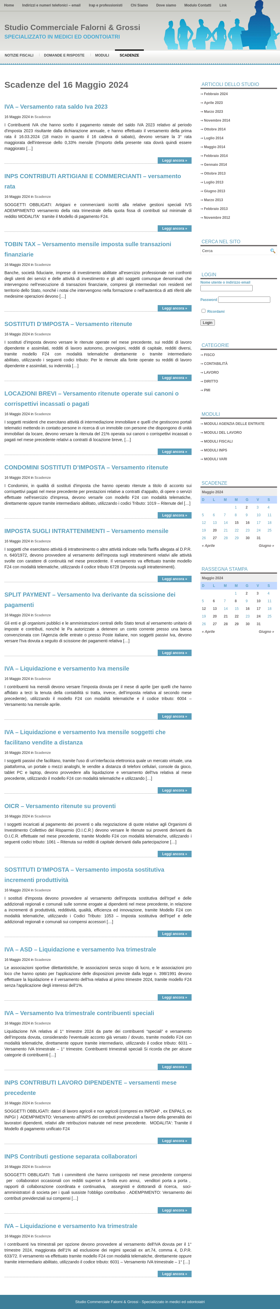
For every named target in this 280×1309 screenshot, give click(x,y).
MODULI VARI (215, 459)
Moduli (102, 55)
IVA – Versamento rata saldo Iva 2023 (56, 106)
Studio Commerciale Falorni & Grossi (72, 27)
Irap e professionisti (105, 5)
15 (236, 523)
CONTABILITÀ (216, 364)
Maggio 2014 (214, 147)
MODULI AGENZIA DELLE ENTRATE (234, 424)
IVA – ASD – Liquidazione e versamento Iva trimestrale (80, 949)
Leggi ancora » (174, 160)
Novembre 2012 (217, 218)
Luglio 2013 (213, 182)
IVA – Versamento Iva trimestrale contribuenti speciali (79, 1013)
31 (259, 538)
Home (9, 5)
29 (236, 624)
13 (215, 609)
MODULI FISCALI (218, 441)
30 (248, 538)
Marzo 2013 (213, 200)
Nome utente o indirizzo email (225, 282)
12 (204, 609)
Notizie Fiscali (19, 55)
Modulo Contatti (197, 5)
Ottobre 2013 (214, 173)
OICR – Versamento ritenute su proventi (60, 806)
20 (215, 530)
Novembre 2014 (217, 120)
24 (259, 616)
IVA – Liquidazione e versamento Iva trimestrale (70, 1226)
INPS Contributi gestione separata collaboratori (70, 1156)
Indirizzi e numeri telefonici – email (51, 5)
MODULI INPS (215, 450)
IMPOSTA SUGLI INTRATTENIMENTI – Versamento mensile (86, 531)
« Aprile (208, 546)
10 (259, 601)
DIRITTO (211, 381)
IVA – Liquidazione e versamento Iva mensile (66, 668)
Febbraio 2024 (216, 94)
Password (208, 300)
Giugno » (266, 546)
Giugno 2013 (214, 191)
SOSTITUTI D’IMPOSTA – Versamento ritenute (68, 324)
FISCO (209, 355)
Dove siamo (166, 5)
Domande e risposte (64, 55)
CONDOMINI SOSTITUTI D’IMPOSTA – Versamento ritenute (86, 467)
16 (248, 523)
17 (259, 609)
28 (226, 624)
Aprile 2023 (213, 103)
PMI (207, 390)
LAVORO (211, 372)
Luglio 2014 (213, 138)
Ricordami (213, 312)
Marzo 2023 (213, 112)
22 (236, 616)
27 (215, 538)
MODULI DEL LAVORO (223, 433)
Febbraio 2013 (216, 209)
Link (223, 5)
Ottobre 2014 (214, 129)
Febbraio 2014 (216, 156)
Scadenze (129, 55)
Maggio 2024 (212, 492)
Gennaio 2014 (215, 165)
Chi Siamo (139, 5)
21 (226, 616)
